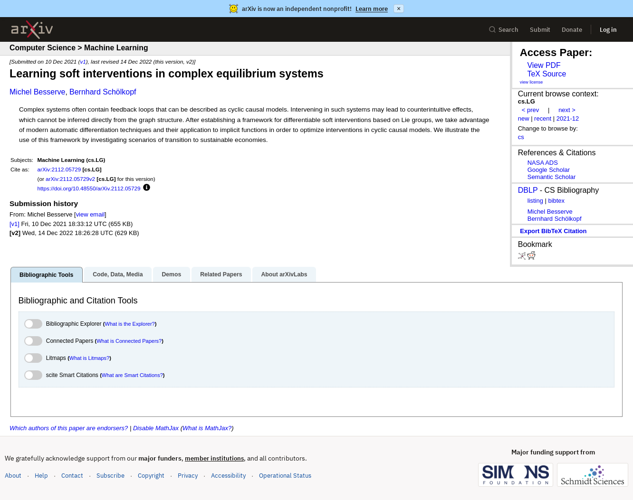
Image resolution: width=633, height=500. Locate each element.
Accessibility (228, 476)
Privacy (188, 476)
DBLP (528, 190)
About (13, 476)
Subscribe (110, 476)
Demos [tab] (171, 274)
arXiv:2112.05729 (59, 169)
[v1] (14, 223)
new (523, 118)
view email (90, 214)
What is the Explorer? (130, 324)
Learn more (371, 9)
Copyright (151, 476)
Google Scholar (549, 169)
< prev (530, 109)
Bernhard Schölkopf (102, 92)
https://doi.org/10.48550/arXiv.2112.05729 (89, 188)
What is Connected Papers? (129, 341)
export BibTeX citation (553, 231)
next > (566, 109)
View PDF (543, 65)
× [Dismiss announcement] (399, 8)
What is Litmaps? (89, 358)
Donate (572, 30)
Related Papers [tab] (221, 274)
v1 (83, 61)
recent (542, 118)
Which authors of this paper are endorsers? (69, 428)
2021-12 (567, 118)
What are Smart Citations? (132, 375)
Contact (72, 476)
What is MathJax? (206, 428)
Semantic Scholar (552, 176)
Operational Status (285, 475)
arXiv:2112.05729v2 (70, 179)
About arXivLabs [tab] (284, 274)
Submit (540, 30)
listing (535, 200)
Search (503, 30)
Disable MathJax (156, 428)
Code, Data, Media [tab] (118, 274)
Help (41, 476)
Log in (608, 30)
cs (521, 137)
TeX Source (546, 74)
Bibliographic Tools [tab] (46, 275)
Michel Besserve (37, 92)
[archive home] (32, 29)
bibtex (556, 200)
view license (531, 82)
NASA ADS (543, 162)
